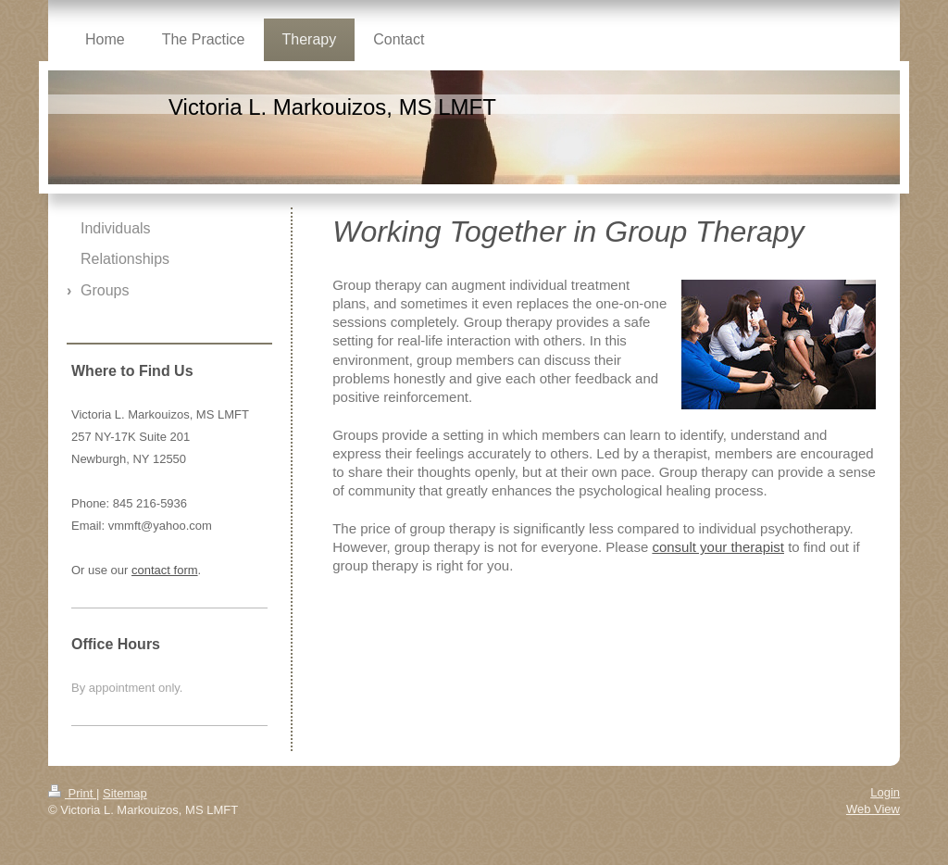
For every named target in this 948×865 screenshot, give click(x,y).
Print (72, 793)
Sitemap (125, 793)
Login (885, 792)
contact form (164, 570)
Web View (873, 809)
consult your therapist (718, 547)
